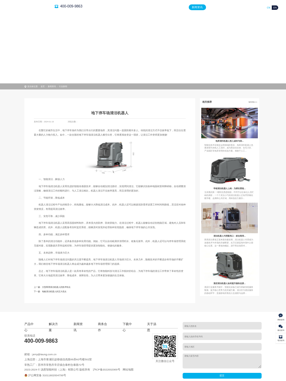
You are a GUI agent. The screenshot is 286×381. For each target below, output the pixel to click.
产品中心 (160, 7)
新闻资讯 (197, 7)
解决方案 (178, 7)
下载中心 (234, 7)
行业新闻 (63, 86)
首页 (142, 7)
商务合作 (215, 7)
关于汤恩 (252, 7)
